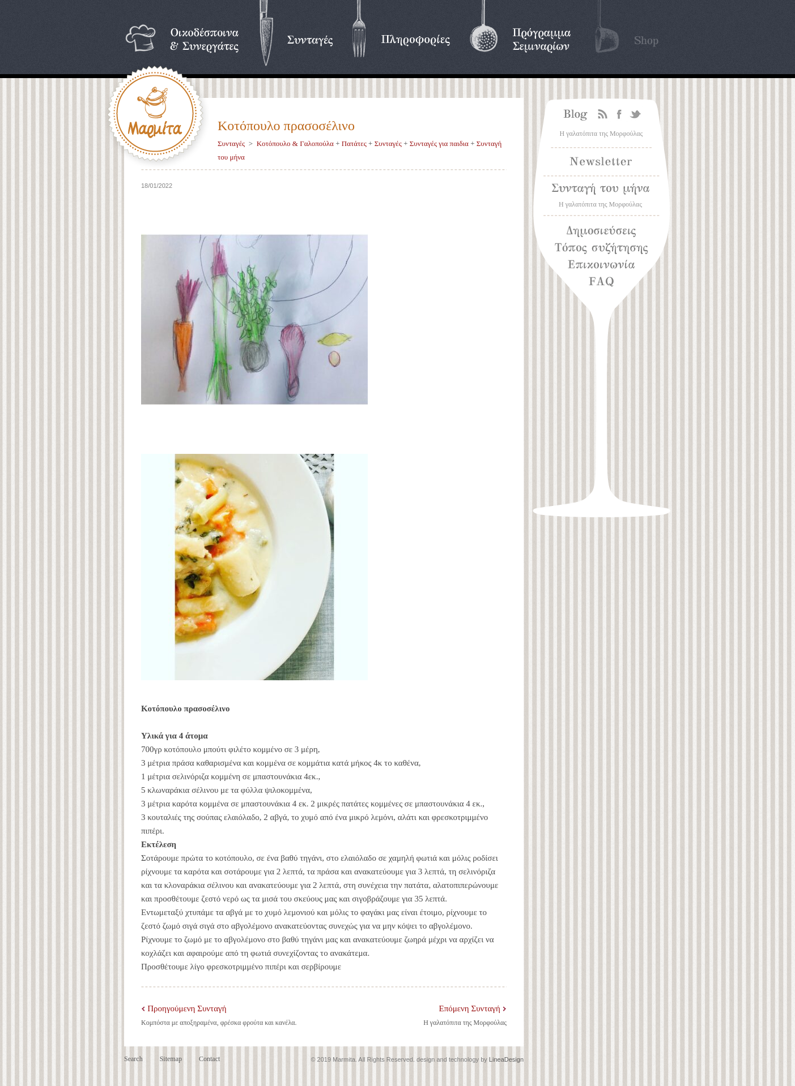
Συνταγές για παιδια (439, 143)
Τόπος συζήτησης (601, 248)
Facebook (619, 115)
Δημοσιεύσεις (601, 231)
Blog (573, 115)
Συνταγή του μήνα (601, 189)
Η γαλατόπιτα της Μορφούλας (465, 1023)
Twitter (635, 115)
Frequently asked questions (627, 279)
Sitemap (171, 1059)
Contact (209, 1059)
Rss (603, 115)
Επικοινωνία (601, 265)
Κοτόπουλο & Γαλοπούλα (295, 143)
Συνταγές (231, 143)
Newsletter (601, 161)
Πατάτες (354, 143)
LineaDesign (506, 1059)
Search (133, 1059)
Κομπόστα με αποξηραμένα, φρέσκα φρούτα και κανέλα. (219, 1023)
